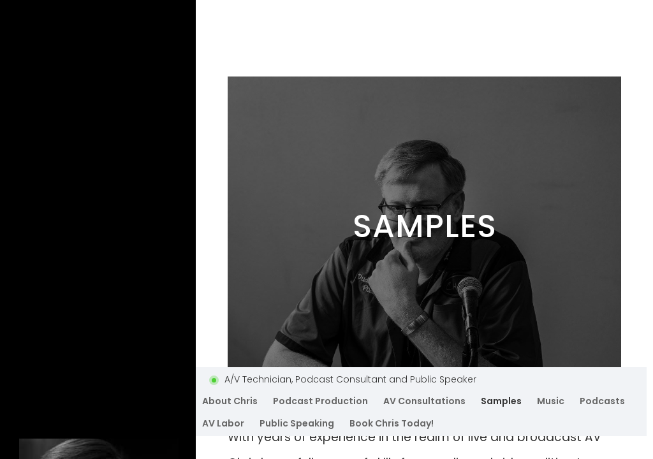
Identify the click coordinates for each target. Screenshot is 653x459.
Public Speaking (297, 423)
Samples (501, 401)
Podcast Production (320, 401)
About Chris (230, 401)
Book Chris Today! (391, 423)
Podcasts (602, 401)
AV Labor (223, 423)
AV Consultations (424, 401)
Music (550, 401)
